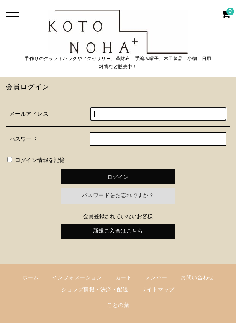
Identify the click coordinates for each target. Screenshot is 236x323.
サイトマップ (158, 290)
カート (123, 278)
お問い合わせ (197, 278)
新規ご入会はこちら (118, 231)
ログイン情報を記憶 (36, 160)
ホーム (30, 278)
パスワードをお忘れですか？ (118, 196)
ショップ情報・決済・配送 (94, 290)
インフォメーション (77, 278)
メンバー (156, 278)
